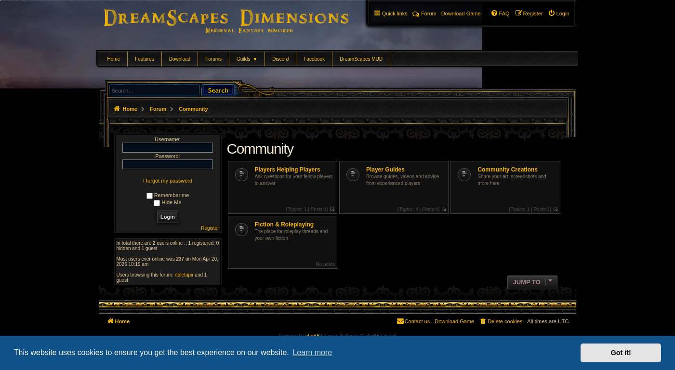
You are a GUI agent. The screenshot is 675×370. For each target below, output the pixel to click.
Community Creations (507, 169)
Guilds (247, 59)
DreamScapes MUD (361, 59)
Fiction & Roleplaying (284, 224)
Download (179, 59)
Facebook (314, 59)
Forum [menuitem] (424, 13)
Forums (213, 59)
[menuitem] (558, 13)
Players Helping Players (287, 169)
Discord (280, 59)
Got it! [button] (621, 353)
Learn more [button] (312, 352)
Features (144, 59)
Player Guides (385, 169)
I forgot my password (167, 181)
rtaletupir (184, 275)
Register (210, 228)
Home (113, 59)
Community (260, 149)
